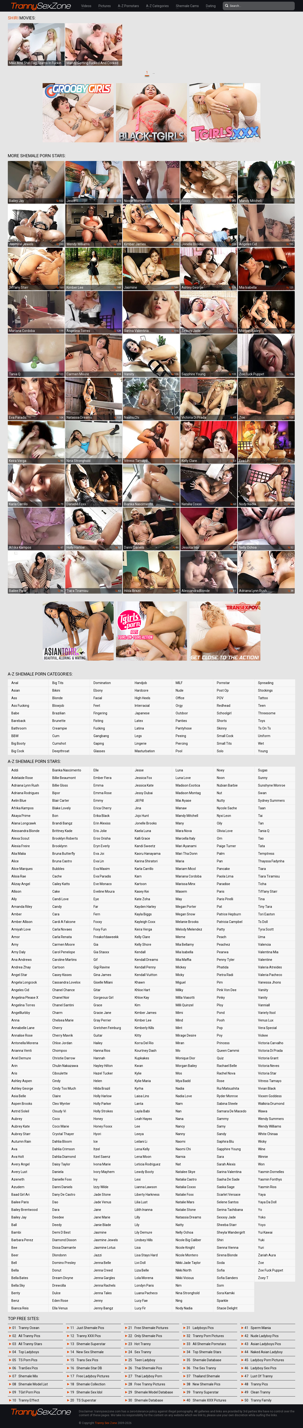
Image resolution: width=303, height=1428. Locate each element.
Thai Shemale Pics (148, 1368)
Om (219, 838)
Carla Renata (62, 937)
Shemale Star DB (89, 1368)
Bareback (18, 721)
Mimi (179, 1013)
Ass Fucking (20, 705)
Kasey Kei (142, 891)
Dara (55, 1210)
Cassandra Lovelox (66, 982)
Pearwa (222, 952)
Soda (221, 1263)
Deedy (57, 1225)
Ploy (220, 1005)
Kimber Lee (143, 1020)
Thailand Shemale (206, 1376)
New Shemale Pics (206, 1384)
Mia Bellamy (185, 944)
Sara (220, 1157)
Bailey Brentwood (24, 1210)
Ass (14, 698)
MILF (179, 683)
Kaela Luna (143, 831)
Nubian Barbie (227, 785)
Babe (15, 713)
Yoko (262, 1217)
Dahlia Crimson (63, 1149)
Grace (98, 1005)
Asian (15, 690)
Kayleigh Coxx (145, 922)
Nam (179, 1104)
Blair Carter (60, 800)
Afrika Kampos (22, 808)
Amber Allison (21, 922)
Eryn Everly (102, 846)
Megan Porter (186, 907)
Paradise (223, 884)
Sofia (221, 1270)
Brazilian (58, 713)
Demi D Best (61, 1232)
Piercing (182, 743)
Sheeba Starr (227, 1225)
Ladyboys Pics (203, 1328)
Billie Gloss (60, 785)
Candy (57, 907)
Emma (98, 785)
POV (220, 698)
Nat (178, 1164)
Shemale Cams (187, 6)
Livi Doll (140, 1263)
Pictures (104, 6)
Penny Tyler (226, 960)
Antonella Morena (24, 1043)
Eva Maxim (102, 869)
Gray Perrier (102, 1020)
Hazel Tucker (103, 1073)
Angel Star (19, 975)
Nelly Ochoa (184, 1232)
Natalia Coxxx (186, 1187)
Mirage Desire (186, 1035)
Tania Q (263, 831)
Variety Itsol (267, 1013)
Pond (221, 1013)
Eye (96, 899)
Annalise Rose (22, 1035)
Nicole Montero (187, 1255)
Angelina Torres (23, 1005)
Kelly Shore (143, 944)
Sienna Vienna (227, 1247)
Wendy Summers (271, 1119)
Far (96, 907)
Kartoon (141, 884)
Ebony (98, 690)
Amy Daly (18, 952)
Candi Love (60, 899)
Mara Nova (184, 831)
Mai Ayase (183, 800)
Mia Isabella (184, 952)
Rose (220, 1081)
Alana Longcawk (23, 823)
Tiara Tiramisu (269, 876)
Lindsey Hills (144, 1240)
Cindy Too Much (64, 1088)
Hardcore (141, 690)
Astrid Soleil (20, 1111)
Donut (56, 1270)
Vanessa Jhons (269, 982)
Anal (14, 683)
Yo (260, 1210)
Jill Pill (139, 800)
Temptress (266, 853)
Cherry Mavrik (62, 1035)
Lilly (137, 1217)
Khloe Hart (142, 990)
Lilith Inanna (143, 1210)
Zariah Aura (267, 1255)
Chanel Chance (63, 990)
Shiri (220, 1240)
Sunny (262, 778)
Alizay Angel (20, 884)
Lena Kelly (142, 1149)
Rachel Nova (226, 1073)
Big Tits (57, 683)
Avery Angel (20, 1164)
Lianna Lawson (146, 1187)
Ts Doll (263, 922)
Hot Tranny (142, 1344)
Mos (179, 1073)
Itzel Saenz (102, 1157)
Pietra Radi (225, 975)
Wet (261, 743)
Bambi (16, 1232)
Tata (261, 846)
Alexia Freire (20, 846)
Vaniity (263, 990)
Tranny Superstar (206, 1392)
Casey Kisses (62, 975)
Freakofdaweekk (106, 937)
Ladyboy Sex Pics (263, 1368)
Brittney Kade (62, 831)
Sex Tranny (142, 1352)
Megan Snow (185, 914)
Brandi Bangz (62, 823)
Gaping (99, 743)
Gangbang (101, 736)
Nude (179, 690)
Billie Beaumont (64, 778)
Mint (179, 1028)
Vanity (262, 997)
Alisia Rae (18, 876)
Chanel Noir (60, 997)
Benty (15, 1293)
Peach (221, 937)
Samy (221, 1126)
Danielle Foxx (62, 1179)
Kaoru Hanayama (147, 853)
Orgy (179, 705)
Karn (138, 876)
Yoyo (262, 1225)
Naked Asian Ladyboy (267, 1352)
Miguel (181, 982)
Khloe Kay (142, 997)
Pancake (223, 869)
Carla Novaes (62, 929)
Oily (219, 823)
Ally (14, 899)
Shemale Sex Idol (89, 1392)
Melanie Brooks (187, 922)
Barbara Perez (22, 1240)
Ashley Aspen (21, 1081)
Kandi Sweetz (145, 846)
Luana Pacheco (146, 1293)
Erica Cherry (102, 808)
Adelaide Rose (22, 778)
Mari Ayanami (186, 846)
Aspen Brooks (21, 1104)
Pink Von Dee (226, 990)
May (179, 899)
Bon (55, 816)
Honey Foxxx (103, 1126)
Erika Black (102, 816)
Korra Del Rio (144, 1043)
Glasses (99, 751)
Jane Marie (102, 1217)
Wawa (262, 1111)
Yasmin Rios (267, 1187)
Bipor (56, 793)
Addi (14, 770)
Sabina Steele (227, 1104)
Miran (180, 1043)
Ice (96, 1141)
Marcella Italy (185, 838)
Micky (180, 975)
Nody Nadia (184, 1308)
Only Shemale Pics (148, 1336)
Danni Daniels (62, 1187)
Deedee (58, 1217)
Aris (14, 1073)
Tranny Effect (28, 1400)
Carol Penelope (63, 952)
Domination (102, 683)
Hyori (97, 1134)
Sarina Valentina (229, 1172)
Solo (220, 751)
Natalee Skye (185, 1172)
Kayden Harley (145, 907)
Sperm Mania (261, 1328)
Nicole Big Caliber (188, 1240)
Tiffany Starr (267, 891)
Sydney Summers (271, 800)
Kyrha (139, 1088)
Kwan (139, 1066)
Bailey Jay (19, 1217)
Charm (57, 1013)
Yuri (261, 1247)
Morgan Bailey (186, 1066)
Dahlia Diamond (64, 1157)
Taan (262, 808)
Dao (55, 1202)
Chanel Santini (63, 1005)
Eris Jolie (100, 831)
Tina (261, 899)
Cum (55, 736)
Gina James (102, 975)
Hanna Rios (102, 1050)
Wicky (262, 1141)
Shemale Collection (90, 1384)
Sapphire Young (229, 1149)
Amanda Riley (21, 907)
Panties (181, 721)
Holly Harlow (103, 1096)
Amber (16, 914)
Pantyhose (184, 728)
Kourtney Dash (145, 1050)
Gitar (97, 990)
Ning (179, 1301)
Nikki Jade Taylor (188, 1263)
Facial (98, 698)
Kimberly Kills (144, 1028)
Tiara (262, 869)
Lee (137, 1126)
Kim (137, 1005)
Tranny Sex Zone (106, 1423)
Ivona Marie (102, 1164)
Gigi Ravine (102, 967)
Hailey (98, 1043)
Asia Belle (18, 1096)
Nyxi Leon (224, 816)
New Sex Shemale (90, 1352)
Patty (221, 929)
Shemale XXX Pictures (209, 1400)
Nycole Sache (227, 808)
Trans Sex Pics (87, 1360)
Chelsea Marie (63, 1020)
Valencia (264, 944)
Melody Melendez (189, 929)
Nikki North (184, 1270)
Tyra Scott (266, 929)
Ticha (262, 884)
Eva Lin (99, 861)
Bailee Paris (20, 1202)
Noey (220, 770)
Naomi (180, 1141)
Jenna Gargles (104, 1278)
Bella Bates (19, 1278)
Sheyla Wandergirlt (231, 1232)
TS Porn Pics (27, 1360)
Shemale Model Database (153, 1392)
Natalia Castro (186, 1179)
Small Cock (225, 736)
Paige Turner (226, 846)
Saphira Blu (225, 1141)
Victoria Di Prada (270, 1050)
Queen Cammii (228, 1050)
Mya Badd (183, 1081)
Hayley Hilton (103, 1066)
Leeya (139, 1134)
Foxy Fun (100, 929)
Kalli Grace (142, 838)
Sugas (262, 770)
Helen (98, 1081)
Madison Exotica (188, 785)
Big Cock (17, 751)
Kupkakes (142, 1058)
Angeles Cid (20, 990)
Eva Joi (99, 853)
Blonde (57, 698)
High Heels (142, 698)
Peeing (181, 736)
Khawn (140, 982)
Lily (137, 1225)
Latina (139, 728)
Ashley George (22, 1088)
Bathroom (19, 728)
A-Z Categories (157, 6)
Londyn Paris (144, 1285)
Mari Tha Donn (186, 853)
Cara (55, 914)
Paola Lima (225, 876)
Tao (261, 838)
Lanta (139, 1104)
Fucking (99, 728)
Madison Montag (188, 793)
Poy (220, 1035)
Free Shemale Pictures (151, 1328)
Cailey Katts (61, 884)
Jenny (98, 1301)
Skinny (222, 728)
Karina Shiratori (146, 861)
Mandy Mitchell (187, 816)
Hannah (99, 1058)
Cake (56, 891)
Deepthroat (60, 751)
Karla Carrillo (144, 869)
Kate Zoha (142, 899)
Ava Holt (17, 1157)
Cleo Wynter (61, 1104)
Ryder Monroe (227, 1096)
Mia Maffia (183, 960)
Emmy (98, 800)
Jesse (139, 770)
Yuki (261, 1240)
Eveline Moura (104, 891)
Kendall (140, 952)
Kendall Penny (145, 967)
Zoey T (263, 1278)
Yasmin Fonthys (270, 1179)
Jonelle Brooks (146, 823)
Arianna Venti (21, 1050)
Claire (56, 1096)
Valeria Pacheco (270, 975)
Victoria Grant (268, 1058)
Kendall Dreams (146, 960)
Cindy (56, 1081)
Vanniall (264, 1005)
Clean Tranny (260, 1392)
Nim (179, 1285)
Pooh (221, 1020)
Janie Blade (102, 1225)
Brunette (59, 721)
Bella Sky (18, 1285)
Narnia (180, 1157)
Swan (262, 793)
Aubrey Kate (20, 1126)
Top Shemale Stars (207, 1352)
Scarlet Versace (229, 1194)
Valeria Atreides (270, 967)
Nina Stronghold (188, 1293)
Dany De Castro (63, 1194)
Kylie (138, 1073)
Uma (261, 937)
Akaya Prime (21, 816)
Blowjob (58, 705)
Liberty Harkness (147, 1194)
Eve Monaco (103, 884)
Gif (96, 960)
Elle (96, 770)
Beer (14, 1255)
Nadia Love (184, 1096)
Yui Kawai (265, 1232)
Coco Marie (60, 1126)
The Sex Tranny (204, 1368)
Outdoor (182, 713)
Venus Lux (265, 1020)
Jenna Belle (102, 1263)
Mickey (181, 967)
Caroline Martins (64, 960)
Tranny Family (261, 1400)
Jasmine (100, 1232)
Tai (260, 816)
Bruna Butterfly (63, 853)
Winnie (263, 1157)
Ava (14, 1149)
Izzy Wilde (101, 1187)
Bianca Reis (20, 1308)
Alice (15, 861)
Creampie (59, 728)
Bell (14, 1263)
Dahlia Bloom (62, 1141)
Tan (261, 823)
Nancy (180, 1126)
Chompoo (59, 1050)
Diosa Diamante (64, 1247)
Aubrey (16, 1119)
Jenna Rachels (105, 1285)
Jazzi (98, 1255)
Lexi (138, 1179)
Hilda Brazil (102, 1088)
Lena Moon (143, 1157)
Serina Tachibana (230, 1210)
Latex (139, 721)
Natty (180, 1225)
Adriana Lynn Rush (25, 785)
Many (180, 823)
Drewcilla (59, 1285)
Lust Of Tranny (262, 1376)
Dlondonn (59, 1255)
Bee (14, 1247)
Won (261, 1164)
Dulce (56, 1293)
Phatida (222, 967)
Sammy (223, 1119)
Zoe (261, 1263)
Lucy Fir (140, 1308)
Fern (97, 914)
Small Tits (224, 743)
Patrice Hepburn (229, 914)
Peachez (223, 944)
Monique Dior (185, 1058)
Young (263, 751)
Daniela (57, 1172)
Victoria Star (267, 1073)
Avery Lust (19, 1172)
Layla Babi (142, 1111)
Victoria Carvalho (270, 1043)
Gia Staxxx (101, 952)
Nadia (180, 1088)
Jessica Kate (144, 785)
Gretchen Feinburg (107, 1028)
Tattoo (263, 698)
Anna (15, 1020)
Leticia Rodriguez (147, 1164)
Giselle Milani (103, 982)
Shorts (222, 721)
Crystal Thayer (63, 1134)
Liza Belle (142, 1270)
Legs (138, 736)
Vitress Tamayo (269, 1081)
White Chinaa (268, 1134)
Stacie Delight (227, 1308)
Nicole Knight (185, 1247)
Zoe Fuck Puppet (270, 1270)
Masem (181, 891)
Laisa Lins (142, 1096)
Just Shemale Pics (90, 1328)
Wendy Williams (269, 1126)
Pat (219, 907)
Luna (179, 770)
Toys (261, 721)
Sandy (221, 1134)
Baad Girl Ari (20, 1194)
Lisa (138, 1247)
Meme (180, 937)
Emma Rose (103, 793)
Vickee (263, 1035)
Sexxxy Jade (226, 1217)
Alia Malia (18, 853)
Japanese (142, 713)
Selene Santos (228, 1202)
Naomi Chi (183, 1149)
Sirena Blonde (227, 1255)
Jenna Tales (103, 1293)
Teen (262, 705)
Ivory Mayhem (104, 1172)
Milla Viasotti (185, 997)
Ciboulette (60, 1073)
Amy (14, 944)
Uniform (264, 736)
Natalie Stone (186, 1210)
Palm (221, 853)
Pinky (221, 997)
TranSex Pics (28, 1368)
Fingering (100, 713)
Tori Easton (266, 914)
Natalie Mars (185, 1202)
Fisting (98, 721)
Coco (56, 1119)
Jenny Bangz (103, 1308)
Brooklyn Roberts (65, 838)
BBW (14, 736)
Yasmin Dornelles (271, 1172)
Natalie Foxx (185, 1194)
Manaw (181, 808)
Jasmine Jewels (106, 1240)
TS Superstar (86, 1400)
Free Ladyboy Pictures (92, 1376)
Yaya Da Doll (267, 1202)
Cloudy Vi (59, 1111)
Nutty (221, 800)
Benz (15, 1301)
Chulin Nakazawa (65, 1066)
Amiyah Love (21, 929)
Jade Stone (102, 1194)
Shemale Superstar (91, 1344)
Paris (220, 891)
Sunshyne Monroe (271, 785)
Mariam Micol (186, 869)
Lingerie (141, 743)
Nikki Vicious (185, 1278)
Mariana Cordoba (188, 876)
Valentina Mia (268, 952)
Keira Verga (143, 929)
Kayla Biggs (143, 914)
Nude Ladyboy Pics (265, 1336)
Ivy (96, 1179)
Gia (96, 944)
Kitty (138, 1035)
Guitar (98, 1035)
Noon (221, 778)
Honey (98, 1119)
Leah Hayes (143, 1119)
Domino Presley (64, 1263)
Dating (211, 6)
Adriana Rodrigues (25, 793)
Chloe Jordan (62, 1043)
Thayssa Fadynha (271, 861)
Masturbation (145, 751)
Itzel (97, 1149)
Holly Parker (102, 1104)
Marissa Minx (185, 884)
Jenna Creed (103, 1270)
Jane (97, 1210)
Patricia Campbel (229, 922)
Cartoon (58, 967)
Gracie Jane (102, 1013)
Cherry (57, 1028)
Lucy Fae (141, 1301)
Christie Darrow (63, 1058)
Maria (180, 861)
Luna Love (183, 778)
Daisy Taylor (61, 1164)
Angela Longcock (24, 982)
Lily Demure (143, 1232)
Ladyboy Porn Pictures (267, 1360)
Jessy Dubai (144, 793)
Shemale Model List (33, 1384)
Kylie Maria (143, 1081)
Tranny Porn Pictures (208, 1336)
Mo (178, 1050)
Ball (14, 1225)
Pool (179, 751)
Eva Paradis (102, 876)
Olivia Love (225, 831)
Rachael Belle (227, 1066)
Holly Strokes (103, 1111)
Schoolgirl (224, 713)
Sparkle (222, 1301)
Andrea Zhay (21, 967)
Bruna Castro (62, 861)
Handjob (141, 683)
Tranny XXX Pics (88, 1336)
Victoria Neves (268, 1066)
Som (220, 1285)
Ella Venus (60, 1308)
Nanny (180, 1134)
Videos (86, 6)
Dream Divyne (62, 1278)
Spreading (265, 683)
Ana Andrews (21, 960)
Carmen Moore (63, 944)
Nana (179, 1119)
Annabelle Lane (23, 1028)
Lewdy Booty (144, 1172)
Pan (220, 861)
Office (180, 698)
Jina (138, 808)
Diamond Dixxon (64, 1240)
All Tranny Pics (29, 1336)
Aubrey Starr (21, 1134)
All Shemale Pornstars (209, 1344)
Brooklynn (59, 846)
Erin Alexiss (102, 823)
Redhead (223, 705)
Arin (14, 1066)
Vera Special (267, 1028)
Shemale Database (148, 1400)
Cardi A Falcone (64, 922)
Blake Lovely (61, 808)
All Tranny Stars (30, 1344)
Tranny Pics (259, 1384)
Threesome (267, 713)
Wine (261, 1149)
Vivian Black (267, 1088)
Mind (179, 1020)
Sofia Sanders (227, 1278)
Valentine (265, 960)
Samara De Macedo (231, 1111)
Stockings (265, 690)
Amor (15, 937)
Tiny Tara (265, 907)
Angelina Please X (24, 997)
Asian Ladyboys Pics (266, 1344)
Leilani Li (141, 1141)
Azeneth (17, 1179)
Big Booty (18, 743)
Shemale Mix (28, 1376)
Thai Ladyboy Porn (148, 1376)
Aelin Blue (18, 800)
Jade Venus (102, 1202)
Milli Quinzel (184, 1005)
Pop (220, 1028)
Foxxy (98, 922)
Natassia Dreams (188, 1217)
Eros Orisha (102, 838)
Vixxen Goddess (270, 1096)
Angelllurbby (20, 1013)
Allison (16, 891)
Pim (220, 982)
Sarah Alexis (226, 1164)
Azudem (17, 1187)
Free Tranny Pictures (149, 1384)
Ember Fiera (102, 778)
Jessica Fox (143, 778)
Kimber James (145, 1013)
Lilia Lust (141, 1202)
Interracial (142, 705)
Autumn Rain (21, 1141)
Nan (179, 1111)
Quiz (220, 1058)
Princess (223, 1043)
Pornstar (223, 683)
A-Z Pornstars (128, 6)
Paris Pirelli (225, 899)
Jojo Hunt (142, 816)
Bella (15, 1270)
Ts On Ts (264, 728)
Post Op (223, 690)
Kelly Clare (142, 937)
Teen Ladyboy (144, 1360)
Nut (219, 793)
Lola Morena (144, 1278)
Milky (179, 990)
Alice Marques (22, 869)
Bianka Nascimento (66, 770)
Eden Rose (60, 1301)
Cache (57, 876)
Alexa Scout (20, 838)
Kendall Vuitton (146, 975)
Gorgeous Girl (103, 997)
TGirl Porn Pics (29, 1392)
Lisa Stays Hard (146, 1255)
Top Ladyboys (28, 1352)
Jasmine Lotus (105, 1247)
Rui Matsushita (228, 1088)
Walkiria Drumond (271, 1104)
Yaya (262, 1194)
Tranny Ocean (28, 1328)
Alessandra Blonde (25, 831)
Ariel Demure (21, 1058)
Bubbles (58, 869)
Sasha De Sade (228, 1179)
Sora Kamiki (226, 1293)
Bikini (56, 690)
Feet (97, 705)
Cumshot (59, 743)
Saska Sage (226, 1187)
